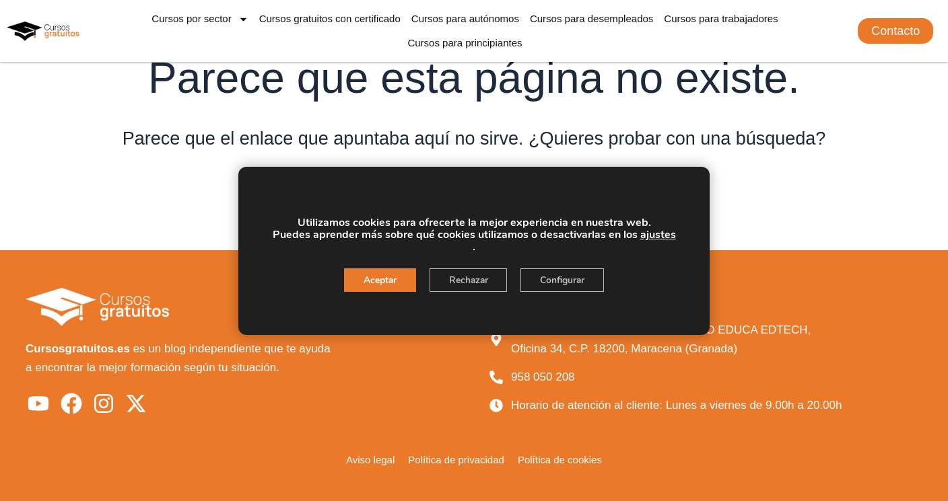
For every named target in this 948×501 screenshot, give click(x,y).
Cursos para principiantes (464, 42)
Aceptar (377, 280)
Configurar (565, 280)
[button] (895, 31)
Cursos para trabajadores (721, 18)
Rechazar (468, 280)
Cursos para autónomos (465, 18)
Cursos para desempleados (591, 18)
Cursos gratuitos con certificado (330, 18)
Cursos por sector (199, 19)
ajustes (658, 235)
